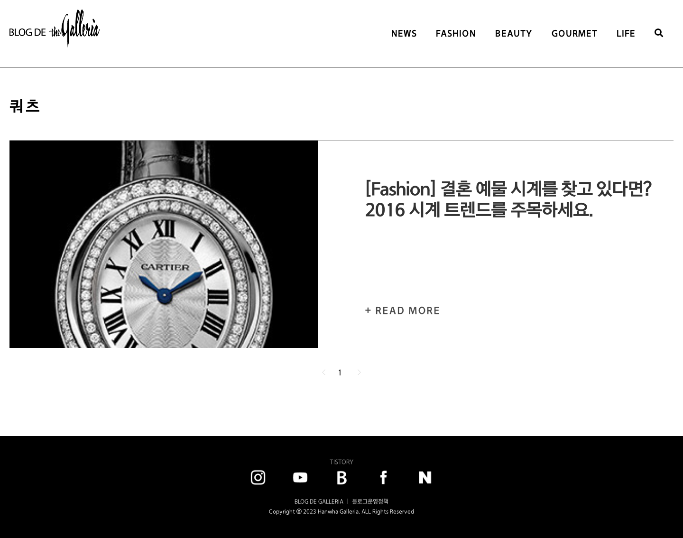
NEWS (404, 33)
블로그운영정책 (370, 501)
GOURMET (575, 33)
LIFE (626, 33)
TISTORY (341, 461)
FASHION (456, 33)
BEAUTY (514, 33)
